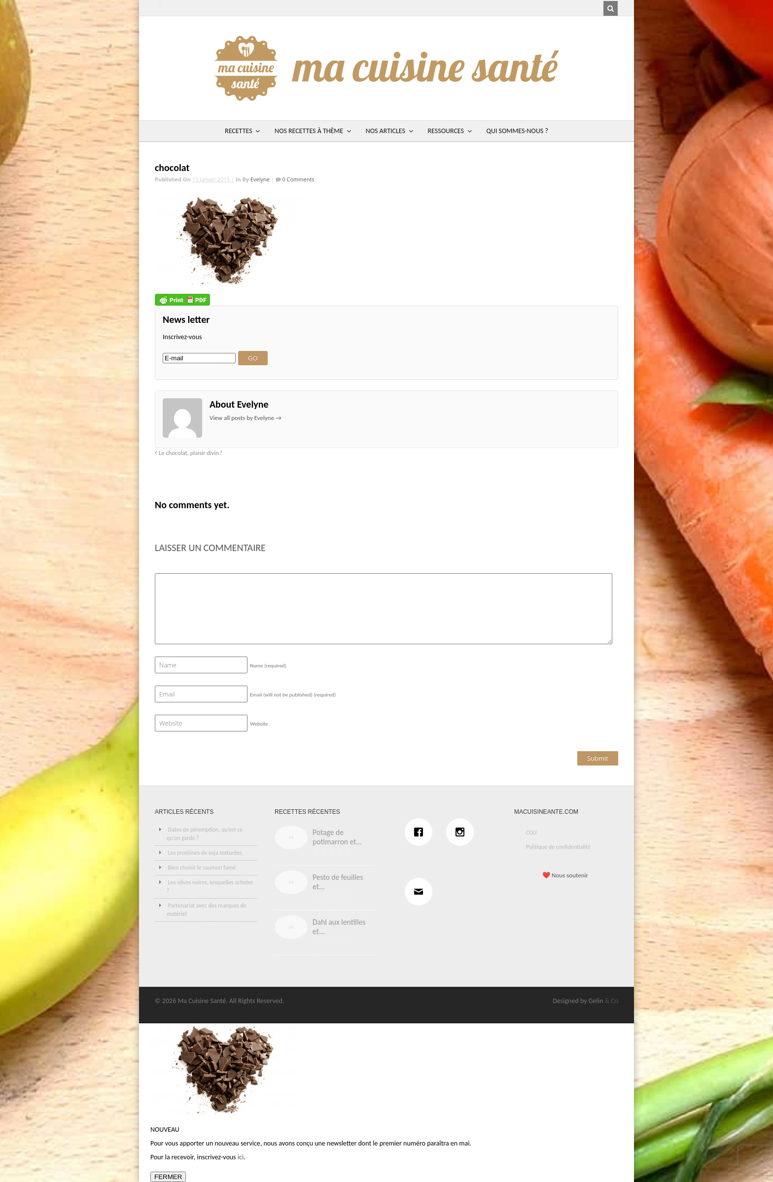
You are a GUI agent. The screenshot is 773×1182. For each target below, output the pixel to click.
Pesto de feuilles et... (338, 881)
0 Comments (298, 179)
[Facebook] (421, 832)
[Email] (421, 891)
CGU (531, 832)
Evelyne (260, 179)
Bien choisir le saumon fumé (202, 867)
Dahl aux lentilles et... (339, 926)
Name (268, 665)
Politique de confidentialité (558, 846)
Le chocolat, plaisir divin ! (188, 452)
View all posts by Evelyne (245, 417)
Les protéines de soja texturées (205, 852)
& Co (611, 1001)
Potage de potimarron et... (337, 837)
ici (241, 1157)
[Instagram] (462, 832)
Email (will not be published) (293, 695)
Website (259, 724)
